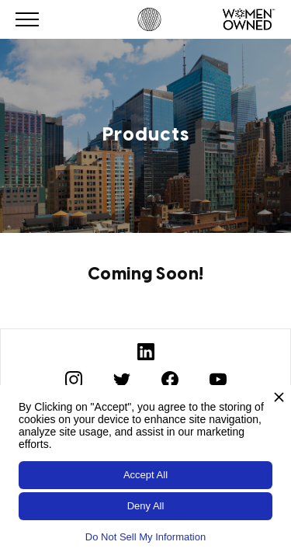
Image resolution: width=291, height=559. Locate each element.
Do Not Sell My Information (145, 537)
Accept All (145, 475)
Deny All (146, 506)
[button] (27, 19)
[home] (145, 19)
